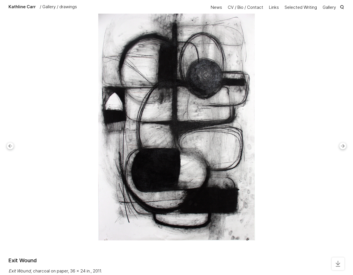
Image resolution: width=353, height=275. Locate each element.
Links (274, 7)
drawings (68, 6)
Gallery (49, 6)
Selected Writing (301, 7)
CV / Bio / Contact (245, 7)
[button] (10, 146)
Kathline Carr (22, 6)
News (216, 7)
